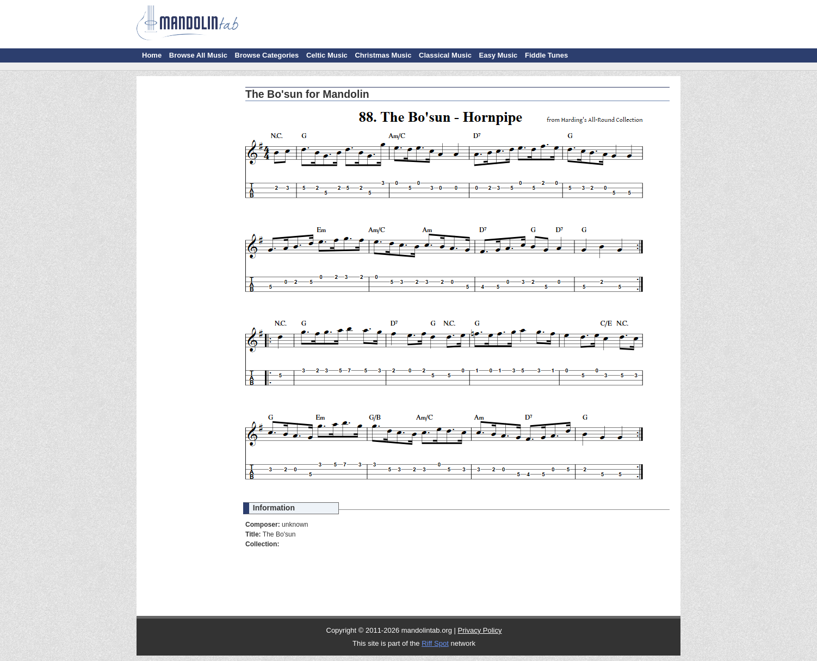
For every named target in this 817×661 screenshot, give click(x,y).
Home (152, 55)
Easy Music (498, 55)
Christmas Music (383, 55)
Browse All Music (198, 55)
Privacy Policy (480, 630)
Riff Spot (435, 643)
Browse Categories (267, 55)
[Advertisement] (188, 245)
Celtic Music (327, 55)
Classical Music (445, 55)
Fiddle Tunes (546, 55)
